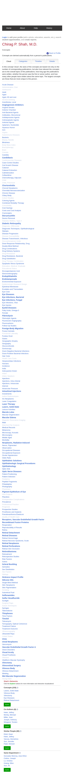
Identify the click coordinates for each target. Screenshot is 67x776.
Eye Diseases (8, 294)
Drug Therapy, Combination (13, 261)
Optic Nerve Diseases (11, 471)
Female (5, 313)
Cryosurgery (7, 213)
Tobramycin (6, 621)
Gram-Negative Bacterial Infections (15, 351)
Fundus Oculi (7, 336)
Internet (5, 386)
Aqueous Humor (8, 127)
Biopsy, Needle (8, 140)
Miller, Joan (8, 717)
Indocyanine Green (9, 371)
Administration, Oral (9, 87)
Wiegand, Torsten (10, 722)
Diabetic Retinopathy (11, 223)
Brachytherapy (7, 147)
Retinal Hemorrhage (10, 538)
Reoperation (7, 525)
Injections (6, 378)
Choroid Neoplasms (9, 188)
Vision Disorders (8, 650)
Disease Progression (10, 234)
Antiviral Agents (8, 122)
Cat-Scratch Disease (10, 165)
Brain (4, 150)
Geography (6, 344)
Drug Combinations (9, 249)
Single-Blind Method (10, 583)
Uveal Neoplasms (10, 642)
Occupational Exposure (11, 453)
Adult (4, 92)
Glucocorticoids (8, 346)
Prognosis (6, 507)
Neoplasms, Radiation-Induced (16, 443)
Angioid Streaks (8, 107)
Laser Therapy (8, 404)
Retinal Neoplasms (10, 543)
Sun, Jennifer (9, 741)
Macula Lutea (8, 412)
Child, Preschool (8, 183)
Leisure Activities (8, 409)
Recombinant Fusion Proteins (15, 522)
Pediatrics (6, 479)
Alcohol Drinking (8, 100)
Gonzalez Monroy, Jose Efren (15, 756)
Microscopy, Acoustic (10, 433)
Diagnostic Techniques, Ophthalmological (18, 229)
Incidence (6, 366)
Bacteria (5, 137)
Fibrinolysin (7, 316)
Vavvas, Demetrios (11, 739)
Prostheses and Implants (11, 512)
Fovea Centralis (8, 331)
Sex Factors (6, 572)
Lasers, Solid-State (10, 407)
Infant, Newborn (8, 376)
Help (36, 28)
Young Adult (6, 679)
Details (52, 61)
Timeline (38, 61)
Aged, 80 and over (9, 97)
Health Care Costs (9, 358)
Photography (7, 487)
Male (4, 423)
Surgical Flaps (7, 603)
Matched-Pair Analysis (11, 425)
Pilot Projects (7, 494)
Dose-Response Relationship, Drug (16, 244)
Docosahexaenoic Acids (11, 241)
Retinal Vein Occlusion (11, 549)
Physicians (6, 489)
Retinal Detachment (11, 533)
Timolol (5, 619)
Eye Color (6, 292)
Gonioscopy (6, 349)
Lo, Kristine (8, 761)
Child (4, 180)
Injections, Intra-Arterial (11, 381)
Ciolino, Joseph (10, 758)
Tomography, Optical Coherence (14, 624)
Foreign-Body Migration (12, 328)
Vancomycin (7, 644)
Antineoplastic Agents (10, 120)
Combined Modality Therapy (13, 203)
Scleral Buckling (9, 564)
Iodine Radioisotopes (10, 396)
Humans (5, 364)
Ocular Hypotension (9, 455)
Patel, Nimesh (9, 744)
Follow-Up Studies (9, 326)
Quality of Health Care (10, 517)
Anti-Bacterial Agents (10, 112)
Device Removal (8, 218)
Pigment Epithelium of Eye (14, 492)
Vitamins (5, 657)
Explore (7, 704)
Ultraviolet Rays (8, 634)
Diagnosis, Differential (10, 226)
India (4, 369)
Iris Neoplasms (8, 399)
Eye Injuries (6, 305)
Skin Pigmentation (9, 588)
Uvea (4, 639)
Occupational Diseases (11, 450)
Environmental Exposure (11, 282)
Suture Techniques (9, 606)
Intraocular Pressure (10, 389)
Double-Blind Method (10, 246)
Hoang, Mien (9, 763)
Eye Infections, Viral (10, 303)
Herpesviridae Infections (11, 361)
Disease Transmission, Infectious (15, 239)
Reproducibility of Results (12, 528)
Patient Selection (8, 477)
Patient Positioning (9, 474)
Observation (7, 448)
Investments (7, 394)
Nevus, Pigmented (9, 445)
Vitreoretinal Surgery (11, 665)
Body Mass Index (9, 145)
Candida (5, 155)
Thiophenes (7, 613)
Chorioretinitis (8, 185)
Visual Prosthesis (8, 655)
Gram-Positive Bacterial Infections (15, 353)
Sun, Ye (7, 766)
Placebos (5, 497)
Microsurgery (7, 435)
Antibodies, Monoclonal (11, 115)
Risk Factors (7, 559)
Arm (3, 130)
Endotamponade (9, 279)
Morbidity (5, 440)
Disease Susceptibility (10, 236)
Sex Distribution (8, 569)
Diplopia (5, 231)
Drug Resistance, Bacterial (12, 256)
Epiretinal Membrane (10, 287)
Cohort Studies (8, 198)
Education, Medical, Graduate (13, 266)
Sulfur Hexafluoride (11, 598)
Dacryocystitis (8, 216)
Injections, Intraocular (10, 383)
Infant (4, 373)
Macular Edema (9, 417)
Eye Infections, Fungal (12, 300)
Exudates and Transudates (12, 289)
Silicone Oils (7, 580)
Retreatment (7, 554)
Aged (4, 95)
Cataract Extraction (9, 170)
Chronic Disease (8, 193)
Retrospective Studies (10, 557)
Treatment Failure (9, 626)
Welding (5, 673)
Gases (4, 339)
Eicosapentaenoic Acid (11, 271)
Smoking (5, 590)
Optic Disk (6, 469)
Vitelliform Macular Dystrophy (13, 660)
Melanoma (6, 430)
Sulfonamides (8, 595)
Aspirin (5, 132)
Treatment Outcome (10, 629)
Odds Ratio (6, 458)
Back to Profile (54, 53)
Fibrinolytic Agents (9, 318)
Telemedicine (7, 611)
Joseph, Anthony (10, 720)
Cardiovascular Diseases (12, 160)
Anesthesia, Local (9, 102)
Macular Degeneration (10, 415)
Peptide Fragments (9, 482)
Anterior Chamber (9, 110)
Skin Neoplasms (8, 585)
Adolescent (6, 90)
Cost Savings (7, 208)
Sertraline (6, 567)
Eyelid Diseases (9, 308)
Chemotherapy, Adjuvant (11, 178)
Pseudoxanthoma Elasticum (13, 514)
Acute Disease (7, 85)
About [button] (22, 28)
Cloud (8, 61)
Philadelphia (7, 484)
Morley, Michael (10, 715)
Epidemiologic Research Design (14, 284)
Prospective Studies (10, 509)
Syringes (5, 608)
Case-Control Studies (10, 163)
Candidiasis (7, 158)
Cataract (5, 168)
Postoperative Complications (13, 499)
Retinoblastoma (9, 551)
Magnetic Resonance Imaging (13, 420)
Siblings (5, 574)
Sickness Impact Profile (12, 577)
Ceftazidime (6, 175)
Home (8, 28)
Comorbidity (6, 206)
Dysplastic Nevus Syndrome (13, 264)
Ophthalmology (9, 466)
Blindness (6, 142)
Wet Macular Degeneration (14, 676)
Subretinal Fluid (8, 593)
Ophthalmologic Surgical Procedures (18, 463)
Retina (4, 530)
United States (7, 636)
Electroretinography (9, 274)
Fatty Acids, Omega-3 (10, 310)
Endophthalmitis (9, 276)
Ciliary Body (6, 195)
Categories (23, 61)
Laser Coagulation (9, 401)
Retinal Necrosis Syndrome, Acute (15, 541)
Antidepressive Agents (11, 117)
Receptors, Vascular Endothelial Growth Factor (23, 519)
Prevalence (6, 502)
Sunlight (5, 601)
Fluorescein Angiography (11, 321)
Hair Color (6, 356)
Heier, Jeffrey (9, 712)
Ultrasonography (8, 631)
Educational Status (9, 268)
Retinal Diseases (9, 535)
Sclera (4, 562)
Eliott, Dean (8, 734)
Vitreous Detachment (10, 671)
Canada (5, 152)
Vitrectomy (7, 663)
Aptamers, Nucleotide (10, 125)
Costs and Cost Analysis (11, 210)
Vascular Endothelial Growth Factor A (19, 647)
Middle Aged (7, 438)
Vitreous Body (8, 668)
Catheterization (8, 173)
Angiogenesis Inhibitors (13, 105)
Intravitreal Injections (11, 391)
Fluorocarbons (7, 323)
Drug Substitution (9, 259)
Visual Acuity (8, 652)
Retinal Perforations (11, 546)
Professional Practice (10, 504)
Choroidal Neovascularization (13, 190)
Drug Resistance (8, 254)
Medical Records (8, 427)
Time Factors (7, 616)
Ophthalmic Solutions (12, 461)
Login (4, 37)
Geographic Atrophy (10, 341)
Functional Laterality (10, 333)
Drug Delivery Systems (11, 251)
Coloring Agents (8, 201)
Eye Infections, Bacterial (13, 297)
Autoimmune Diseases (11, 135)
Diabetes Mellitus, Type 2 (12, 221)
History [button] (49, 28)
